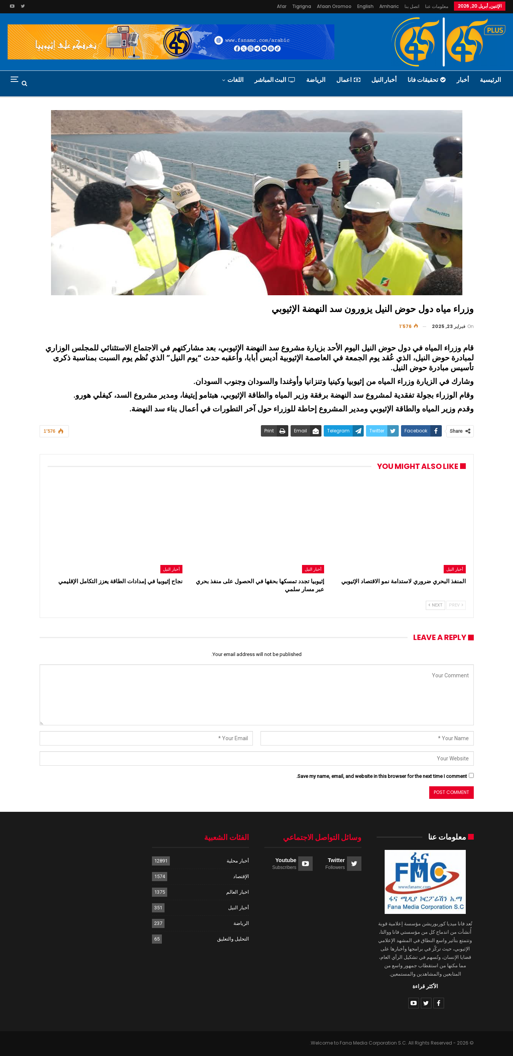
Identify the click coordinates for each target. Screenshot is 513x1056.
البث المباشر (274, 79)
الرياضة (315, 79)
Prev (456, 605)
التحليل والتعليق (233, 939)
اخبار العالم (237, 892)
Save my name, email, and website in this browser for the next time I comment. (381, 776)
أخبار (463, 79)
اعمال (348, 79)
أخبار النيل (383, 79)
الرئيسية (490, 79)
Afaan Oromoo (334, 6)
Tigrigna (301, 6)
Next (435, 605)
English (365, 6)
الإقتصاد (241, 876)
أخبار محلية (238, 861)
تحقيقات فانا (427, 79)
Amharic (389, 6)
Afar (281, 6)
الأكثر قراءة (425, 986)
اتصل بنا (411, 6)
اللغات (235, 79)
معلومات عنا (436, 6)
